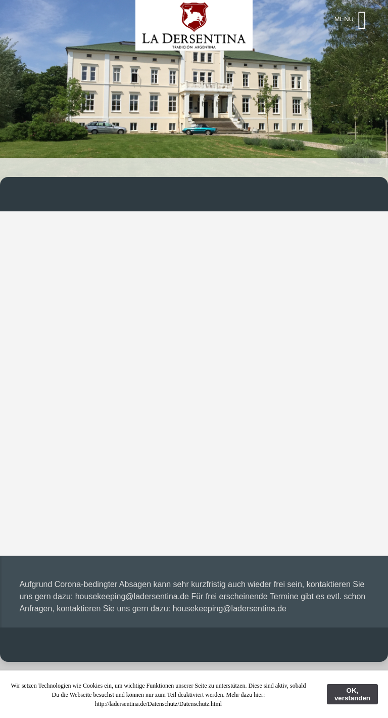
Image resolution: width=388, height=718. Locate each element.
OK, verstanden (352, 694)
